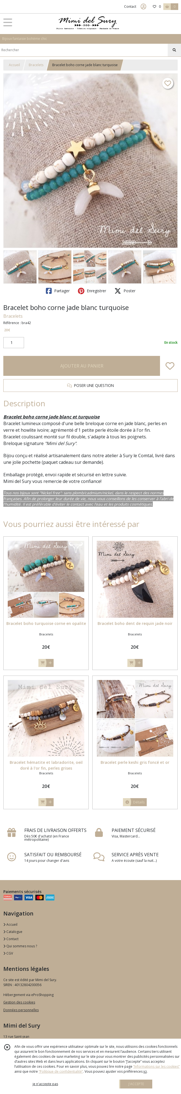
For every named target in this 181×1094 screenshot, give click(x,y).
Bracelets (36, 65)
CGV (8, 953)
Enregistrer (92, 291)
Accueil (14, 65)
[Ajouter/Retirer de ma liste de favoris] (169, 365)
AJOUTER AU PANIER (81, 366)
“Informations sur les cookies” (156, 1066)
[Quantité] (13, 342)
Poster (124, 291)
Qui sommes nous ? (20, 946)
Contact (130, 6)
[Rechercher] (174, 50)
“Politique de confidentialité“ (61, 1071)
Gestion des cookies (19, 1002)
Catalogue (12, 931)
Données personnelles (21, 1010)
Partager (58, 291)
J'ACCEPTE (136, 1084)
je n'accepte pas (45, 1084)
